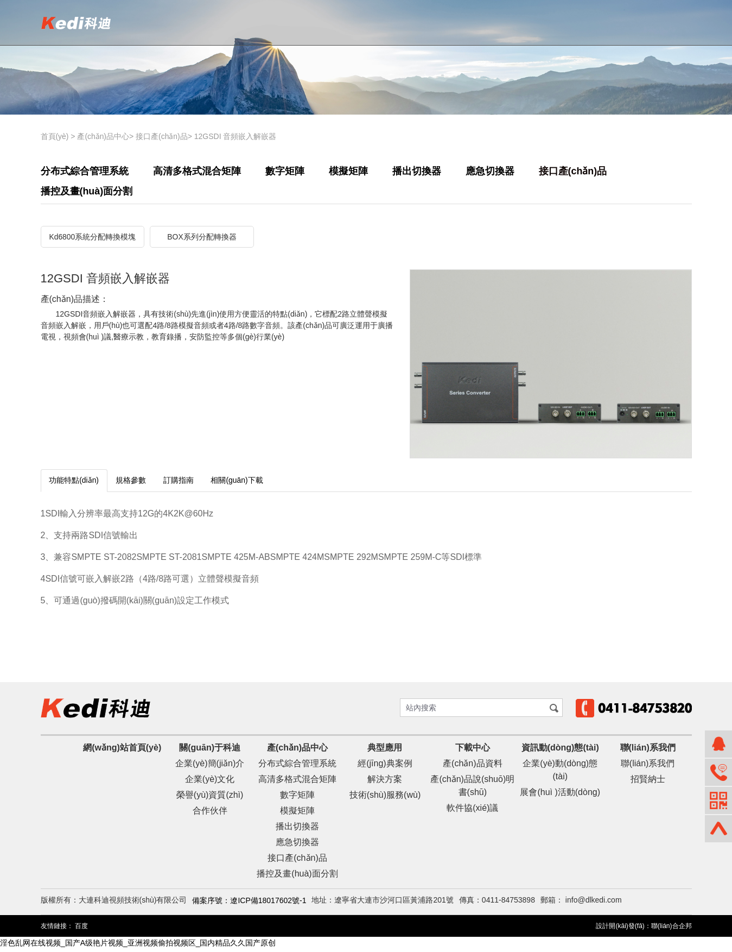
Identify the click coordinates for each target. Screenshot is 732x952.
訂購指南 (179, 483)
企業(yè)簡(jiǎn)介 (209, 766)
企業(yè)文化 (210, 781)
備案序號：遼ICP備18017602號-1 (249, 903)
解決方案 (384, 781)
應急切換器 (490, 171)
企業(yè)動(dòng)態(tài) (560, 772)
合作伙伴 (210, 813)
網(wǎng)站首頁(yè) (122, 750)
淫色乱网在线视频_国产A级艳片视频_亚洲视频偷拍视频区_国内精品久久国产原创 (138, 946)
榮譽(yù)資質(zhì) (210, 797)
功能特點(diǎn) (74, 483)
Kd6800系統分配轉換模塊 (92, 240)
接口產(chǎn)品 (162, 136)
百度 (81, 929)
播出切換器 (416, 171)
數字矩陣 (284, 171)
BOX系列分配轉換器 (202, 240)
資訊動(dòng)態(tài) (560, 750)
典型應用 (384, 750)
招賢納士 (648, 781)
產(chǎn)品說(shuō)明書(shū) (472, 788)
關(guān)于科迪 (209, 750)
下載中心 (472, 750)
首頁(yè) (55, 136)
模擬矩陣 (348, 171)
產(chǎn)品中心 (104, 136)
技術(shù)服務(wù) (385, 797)
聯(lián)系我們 (648, 750)
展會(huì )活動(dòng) (560, 794)
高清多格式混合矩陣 (197, 171)
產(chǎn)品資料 (472, 766)
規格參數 (132, 483)
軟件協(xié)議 (472, 810)
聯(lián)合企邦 (671, 929)
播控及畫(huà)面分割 (87, 193)
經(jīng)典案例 (385, 766)
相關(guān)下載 (238, 483)
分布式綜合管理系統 (85, 171)
